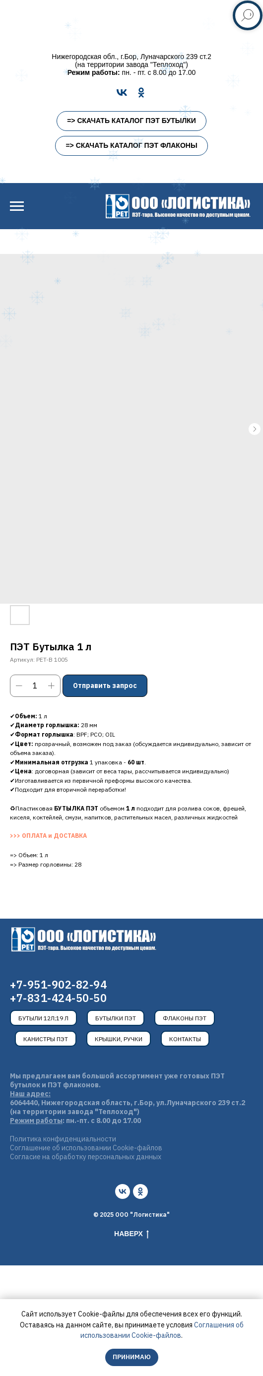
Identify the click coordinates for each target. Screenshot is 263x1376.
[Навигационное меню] (17, 206)
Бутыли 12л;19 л (43, 1018)
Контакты (185, 1039)
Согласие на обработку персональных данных (85, 1156)
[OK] (141, 92)
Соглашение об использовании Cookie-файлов (86, 1147)
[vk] (122, 1191)
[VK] (122, 92)
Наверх (131, 1234)
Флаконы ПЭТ (184, 1018)
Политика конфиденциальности (63, 1138)
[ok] (140, 1191)
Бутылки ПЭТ (115, 1018)
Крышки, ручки (118, 1039)
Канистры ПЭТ (45, 1039)
